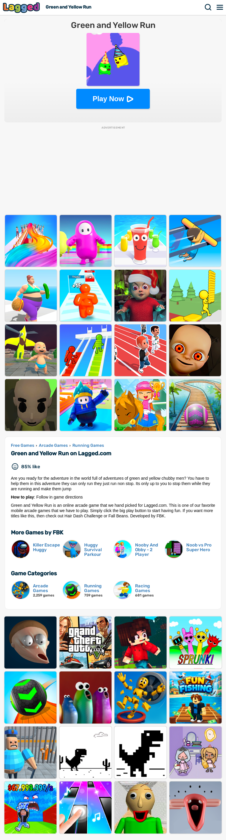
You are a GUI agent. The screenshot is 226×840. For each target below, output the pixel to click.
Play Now (108, 99)
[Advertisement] (113, 171)
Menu (220, 7)
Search (208, 7)
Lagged (22, 7)
